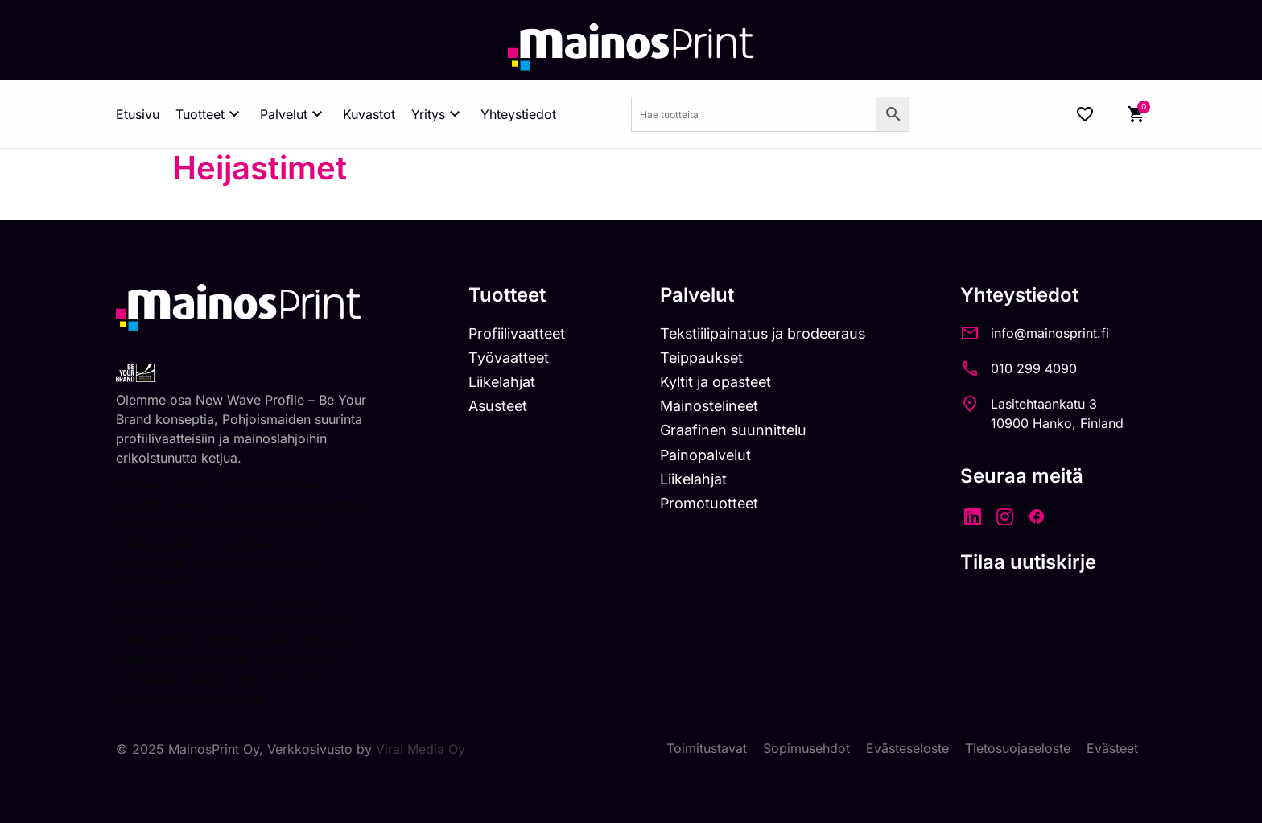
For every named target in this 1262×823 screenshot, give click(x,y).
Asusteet (499, 405)
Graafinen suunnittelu (736, 430)
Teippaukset (705, 357)
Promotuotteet (712, 503)
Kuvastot (369, 114)
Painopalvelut (708, 454)
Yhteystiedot (518, 114)
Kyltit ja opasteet (719, 381)
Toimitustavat (706, 749)
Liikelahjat (502, 381)
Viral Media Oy (420, 749)
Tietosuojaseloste (1017, 749)
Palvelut (293, 114)
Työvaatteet (509, 357)
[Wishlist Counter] (1085, 114)
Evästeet (1112, 749)
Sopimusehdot (806, 749)
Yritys (437, 114)
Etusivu (137, 114)
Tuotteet (209, 114)
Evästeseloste (907, 749)
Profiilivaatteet (517, 333)
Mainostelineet (713, 405)
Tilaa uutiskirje (1035, 562)
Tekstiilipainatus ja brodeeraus (767, 333)
